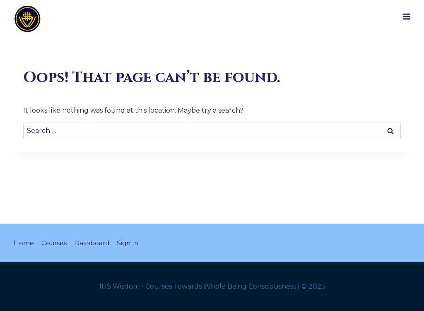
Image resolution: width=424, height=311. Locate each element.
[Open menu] (406, 16)
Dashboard (95, 242)
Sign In (132, 242)
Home (24, 242)
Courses (55, 242)
